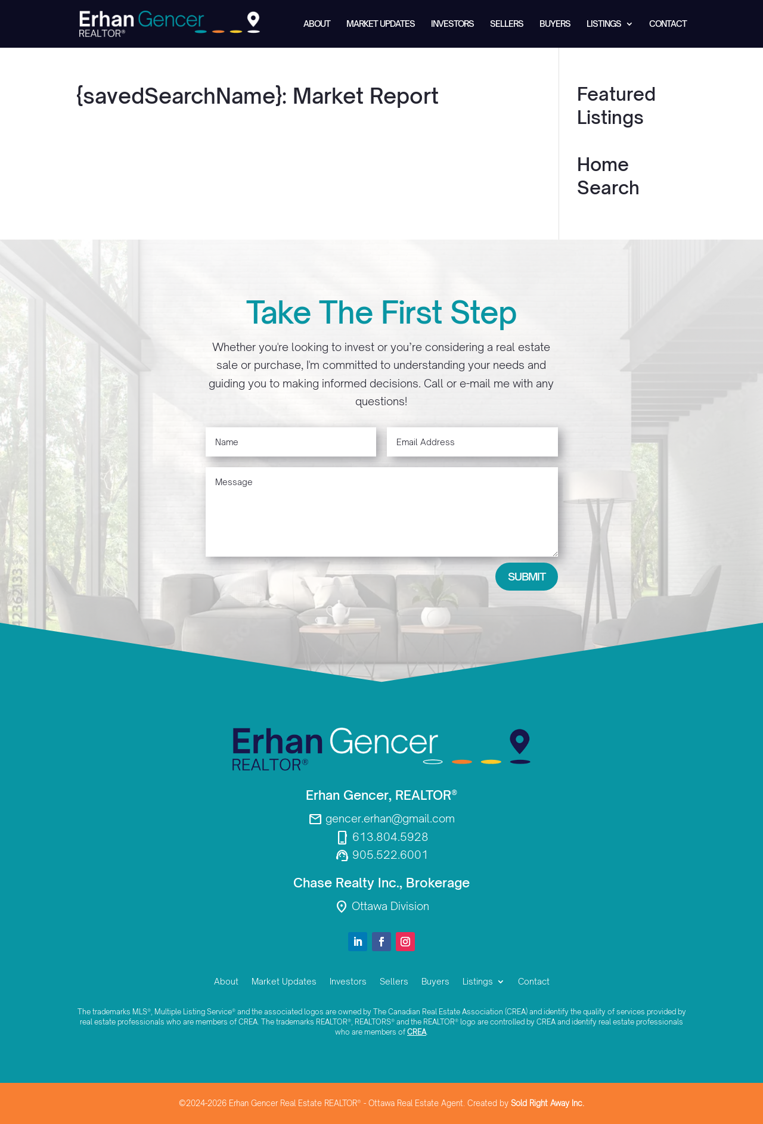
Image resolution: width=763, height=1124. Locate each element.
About (316, 24)
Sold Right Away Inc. (547, 1103)
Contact (668, 24)
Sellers (506, 24)
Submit (526, 576)
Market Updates (380, 24)
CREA (416, 1031)
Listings (604, 24)
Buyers (554, 24)
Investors (452, 24)
